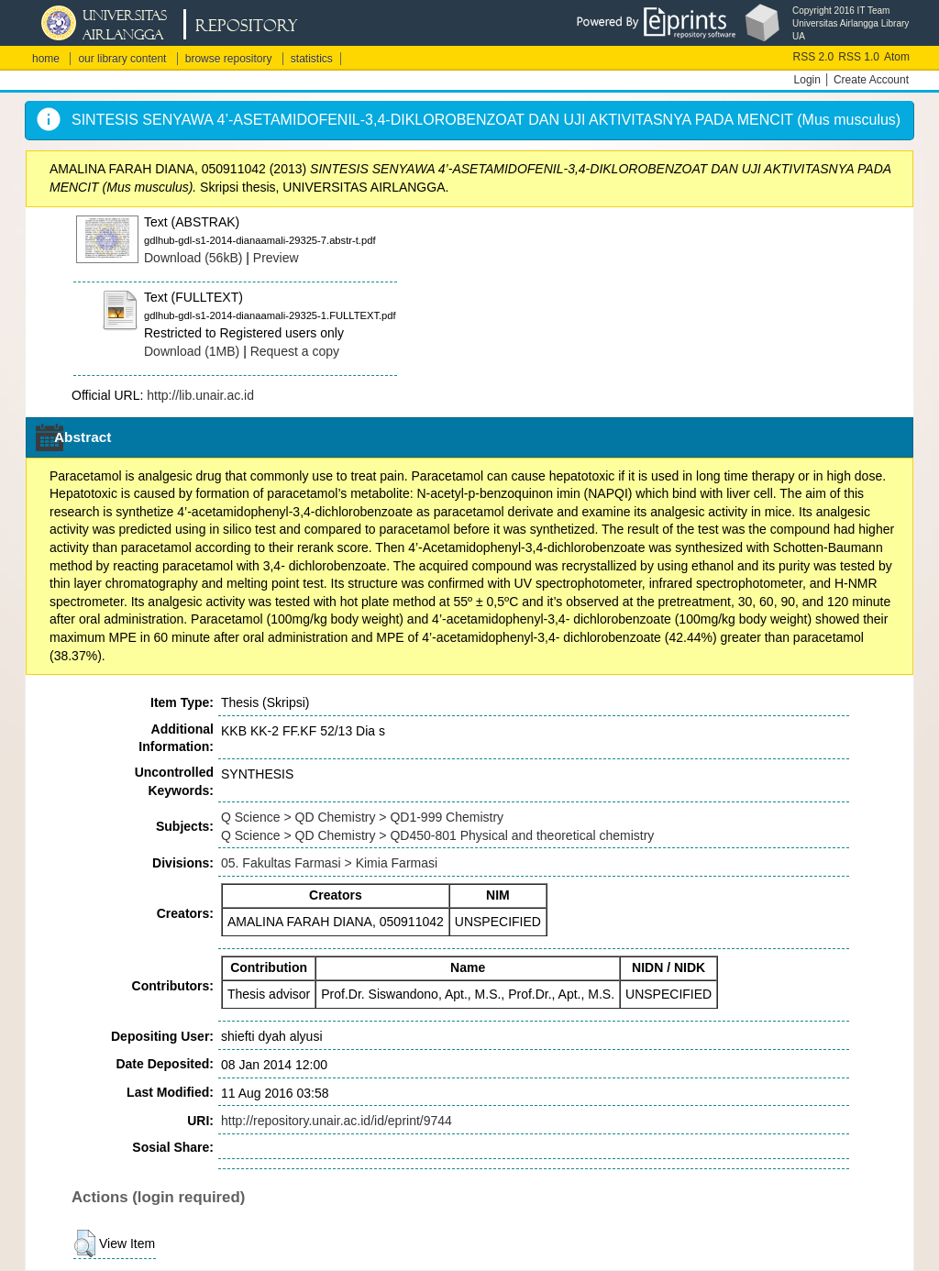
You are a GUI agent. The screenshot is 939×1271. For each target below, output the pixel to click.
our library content (122, 58)
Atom (897, 56)
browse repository (228, 58)
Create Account (871, 79)
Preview (276, 257)
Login (807, 79)
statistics (312, 58)
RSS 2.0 (813, 56)
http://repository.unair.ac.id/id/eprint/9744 (336, 1120)
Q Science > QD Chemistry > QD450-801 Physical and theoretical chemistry (437, 835)
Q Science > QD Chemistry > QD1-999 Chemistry (362, 817)
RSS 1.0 (858, 56)
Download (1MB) (191, 351)
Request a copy (294, 351)
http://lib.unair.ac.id (200, 395)
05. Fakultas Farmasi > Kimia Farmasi (329, 863)
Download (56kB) (193, 257)
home (46, 58)
